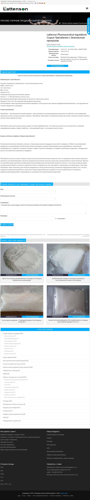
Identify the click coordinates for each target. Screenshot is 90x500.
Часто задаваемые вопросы (40, 495)
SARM (5, 374)
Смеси (6, 384)
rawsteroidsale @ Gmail (27, 3)
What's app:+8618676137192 (11, 3)
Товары (29, 495)
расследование (57, 66)
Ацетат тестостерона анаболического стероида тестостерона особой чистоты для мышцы (22, 279)
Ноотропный (7, 411)
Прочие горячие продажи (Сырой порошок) (76, 23)
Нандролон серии (9, 392)
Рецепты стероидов (55, 495)
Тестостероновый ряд (10, 338)
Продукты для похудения (10, 407)
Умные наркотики (8, 357)
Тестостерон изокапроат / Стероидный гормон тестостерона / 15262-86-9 (22, 321)
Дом (19, 495)
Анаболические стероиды (11, 343)
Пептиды (6, 401)
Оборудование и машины (11, 420)
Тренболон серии (9, 346)
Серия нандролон (9, 341)
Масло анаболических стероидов (13, 397)
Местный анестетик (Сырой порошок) (14, 360)
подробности (11, 275)
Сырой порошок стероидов (11, 333)
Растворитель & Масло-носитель (13, 404)
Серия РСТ (7, 348)
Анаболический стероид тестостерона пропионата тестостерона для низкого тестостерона (68, 279)
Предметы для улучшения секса (13, 414)
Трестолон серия (8, 336)
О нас (23, 495)
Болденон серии (8, 353)
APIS (4, 417)
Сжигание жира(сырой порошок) (13, 364)
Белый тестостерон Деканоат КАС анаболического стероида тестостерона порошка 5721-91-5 (68, 321)
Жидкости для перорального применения (15, 379)
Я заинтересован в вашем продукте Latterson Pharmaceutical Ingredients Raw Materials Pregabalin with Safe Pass (43, 209)
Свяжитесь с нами (68, 495)
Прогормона (7, 351)
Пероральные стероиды (10, 370)
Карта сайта (64, 493)
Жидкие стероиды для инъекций (13, 377)
